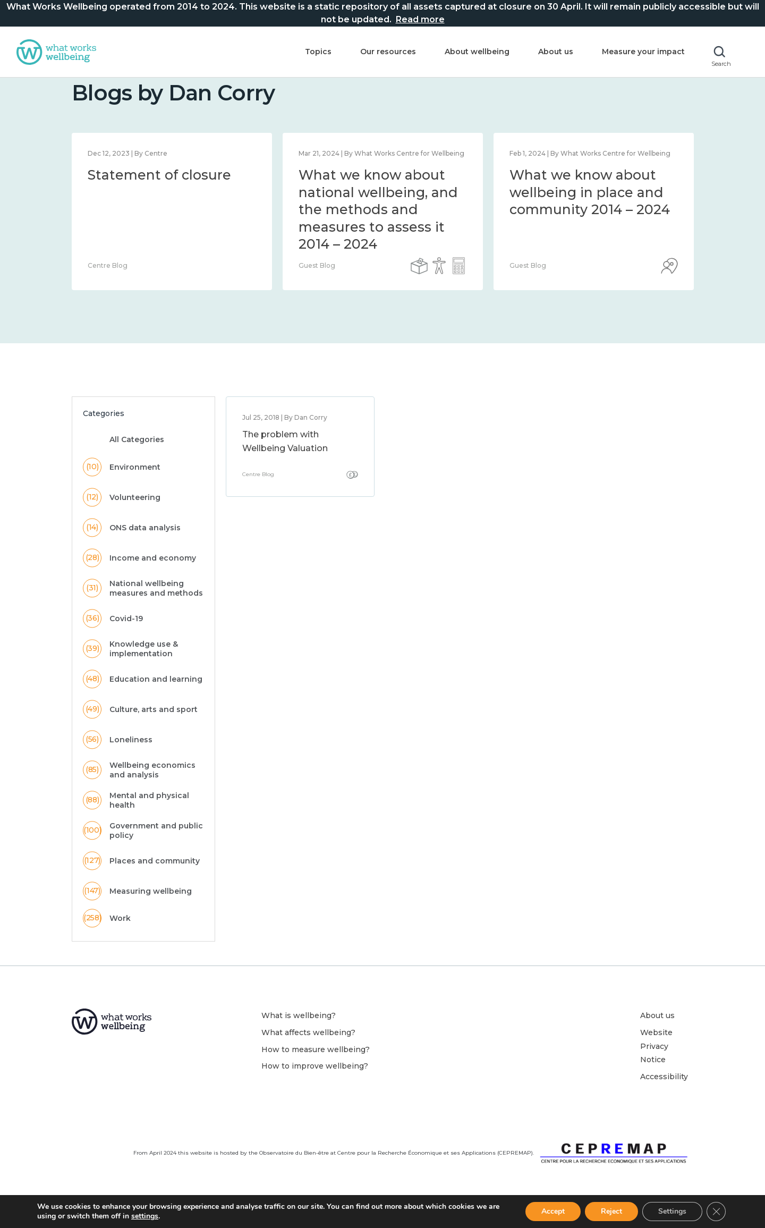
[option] (171, 227)
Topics (318, 51)
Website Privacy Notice (656, 1062)
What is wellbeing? (298, 1031)
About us (555, 51)
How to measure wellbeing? (315, 1065)
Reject (611, 1211)
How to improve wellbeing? (314, 1082)
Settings (672, 1211)
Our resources (388, 51)
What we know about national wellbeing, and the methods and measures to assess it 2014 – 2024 (378, 225)
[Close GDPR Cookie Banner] (716, 1211)
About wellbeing (477, 51)
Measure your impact (643, 51)
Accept (553, 1211)
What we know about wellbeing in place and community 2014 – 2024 (589, 208)
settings (144, 1216)
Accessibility (664, 1092)
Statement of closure (159, 191)
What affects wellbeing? (308, 1048)
